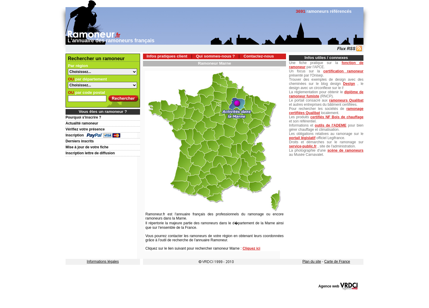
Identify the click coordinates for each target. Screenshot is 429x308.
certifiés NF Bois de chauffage (336, 117)
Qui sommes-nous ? (215, 56)
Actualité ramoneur (82, 123)
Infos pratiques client (167, 56)
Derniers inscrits (80, 141)
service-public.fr (303, 146)
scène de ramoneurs (345, 150)
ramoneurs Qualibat (346, 100)
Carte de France (337, 261)
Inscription (75, 135)
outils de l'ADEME (330, 125)
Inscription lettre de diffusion (90, 153)
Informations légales (103, 261)
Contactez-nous (258, 56)
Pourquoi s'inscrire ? (83, 117)
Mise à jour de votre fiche (87, 147)
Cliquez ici (251, 248)
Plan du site (311, 261)
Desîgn (349, 84)
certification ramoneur (343, 71)
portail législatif (302, 138)
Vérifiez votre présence (85, 129)
